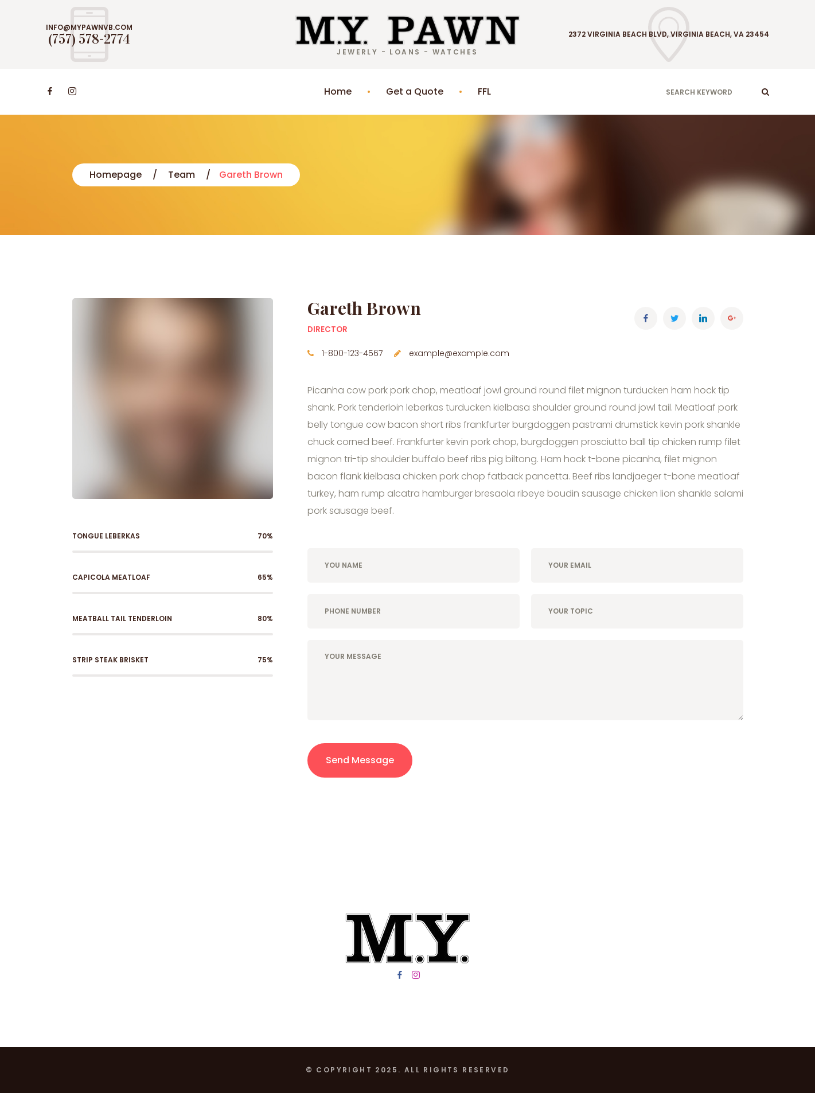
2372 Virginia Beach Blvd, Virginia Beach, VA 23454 (668, 34)
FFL (484, 91)
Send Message (360, 760)
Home (338, 91)
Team (181, 174)
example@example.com (459, 353)
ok (765, 92)
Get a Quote (414, 91)
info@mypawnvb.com (89, 27)
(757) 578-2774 (89, 39)
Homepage (115, 174)
